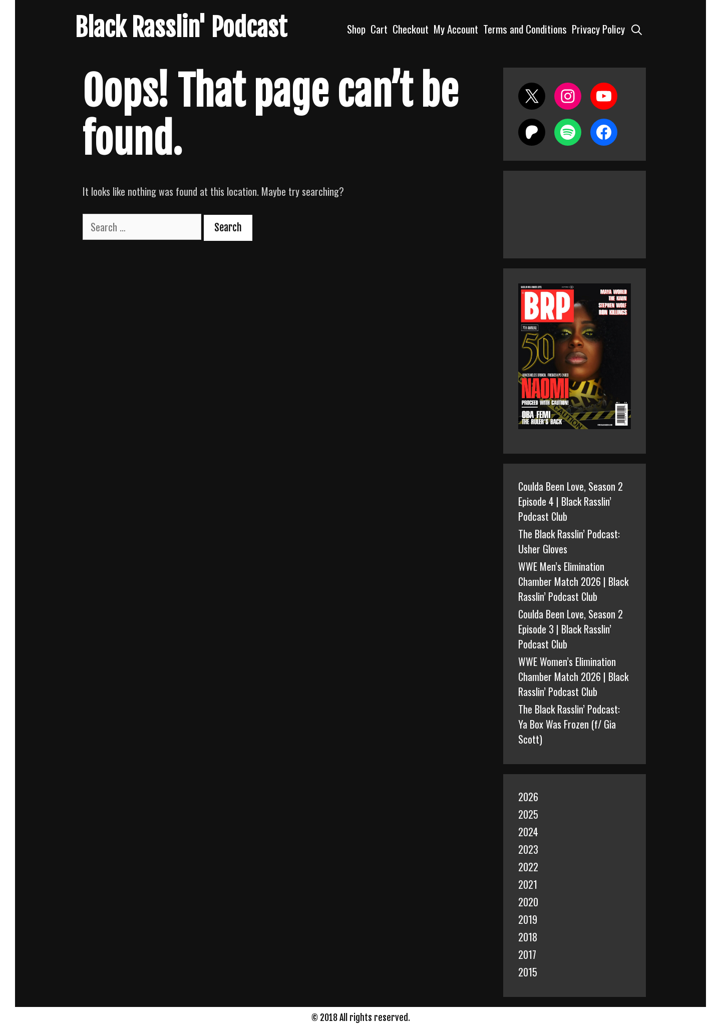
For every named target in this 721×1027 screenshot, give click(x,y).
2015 (527, 971)
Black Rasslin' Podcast (181, 27)
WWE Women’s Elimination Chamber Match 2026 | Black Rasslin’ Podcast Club (573, 676)
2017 (527, 954)
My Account (456, 29)
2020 (528, 901)
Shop (356, 29)
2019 (527, 919)
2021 (527, 884)
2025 (528, 814)
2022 (528, 866)
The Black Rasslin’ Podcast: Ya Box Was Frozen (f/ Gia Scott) (569, 724)
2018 (527, 936)
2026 (528, 796)
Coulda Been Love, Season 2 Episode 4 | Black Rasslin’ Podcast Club (570, 501)
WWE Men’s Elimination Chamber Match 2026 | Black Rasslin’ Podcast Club (573, 581)
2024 (528, 831)
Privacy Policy (598, 29)
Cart (379, 29)
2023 (528, 849)
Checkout (411, 29)
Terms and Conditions (525, 29)
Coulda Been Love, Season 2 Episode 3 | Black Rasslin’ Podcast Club (570, 628)
